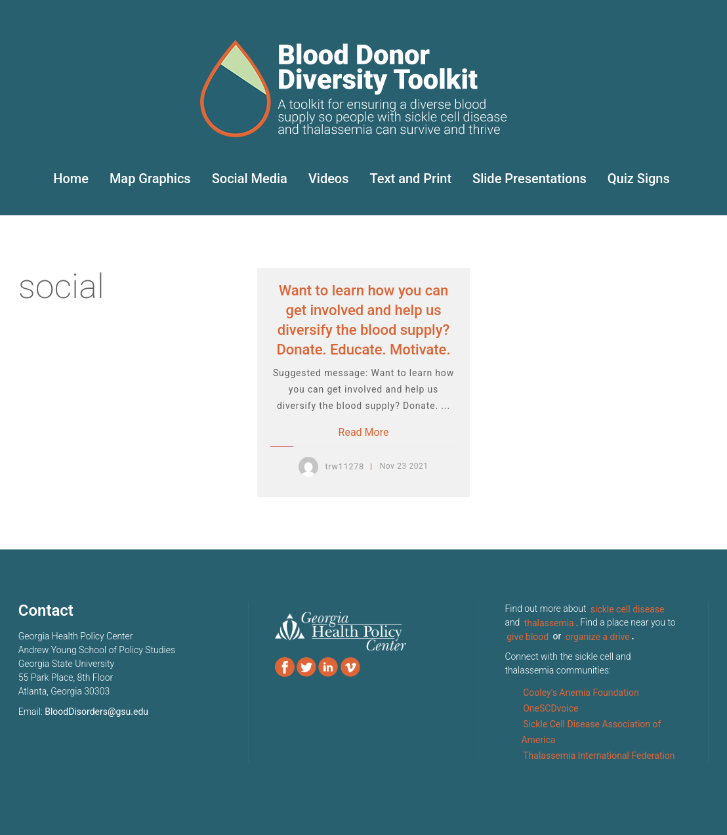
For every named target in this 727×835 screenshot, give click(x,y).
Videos (328, 178)
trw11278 (344, 466)
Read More (364, 432)
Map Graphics (150, 178)
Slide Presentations (529, 178)
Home (71, 178)
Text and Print (411, 178)
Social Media (249, 178)
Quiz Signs (639, 178)
